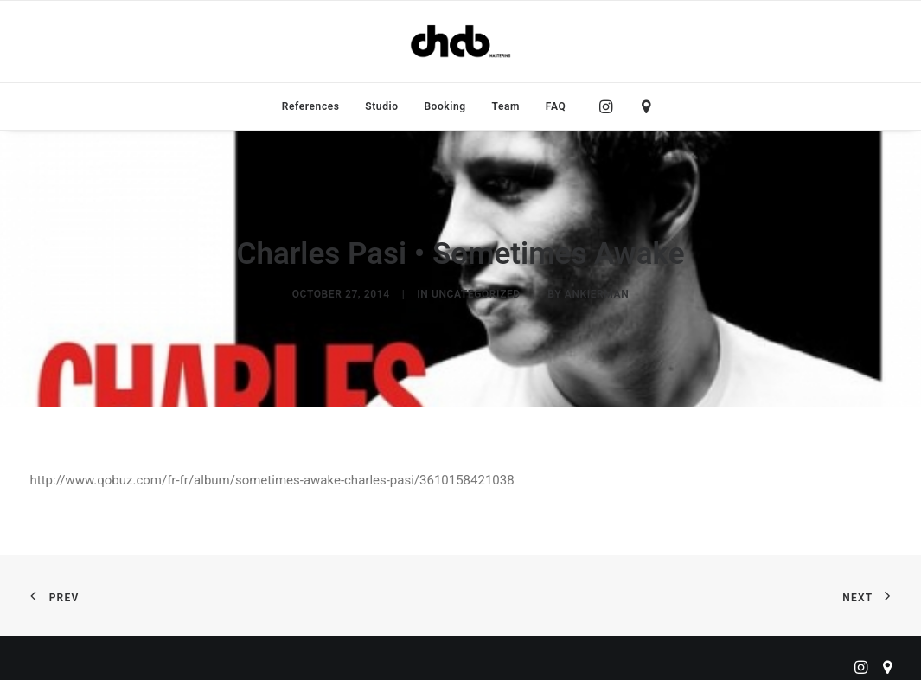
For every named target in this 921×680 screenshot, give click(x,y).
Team (506, 106)
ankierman (597, 291)
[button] (610, 106)
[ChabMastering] (460, 41)
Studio (381, 106)
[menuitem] (311, 106)
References (311, 106)
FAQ (556, 106)
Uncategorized (476, 291)
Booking (444, 106)
